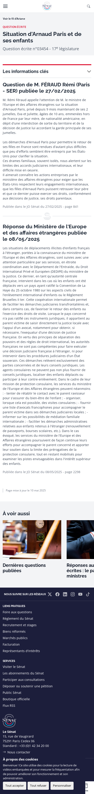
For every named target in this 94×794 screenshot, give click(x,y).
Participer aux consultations (24, 680)
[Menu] (5, 6)
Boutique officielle (16, 699)
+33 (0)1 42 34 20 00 (34, 746)
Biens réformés (14, 631)
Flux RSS (9, 705)
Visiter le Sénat (14, 667)
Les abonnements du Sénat (23, 673)
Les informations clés (25, 71)
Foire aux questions (17, 612)
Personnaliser (62, 786)
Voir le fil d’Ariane (14, 19)
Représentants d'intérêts (21, 651)
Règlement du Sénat (18, 618)
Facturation (11, 644)
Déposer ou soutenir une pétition (28, 686)
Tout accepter (14, 786)
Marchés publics (15, 638)
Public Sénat (12, 692)
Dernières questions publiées (24, 568)
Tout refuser (38, 786)
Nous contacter (18, 752)
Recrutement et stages (20, 625)
